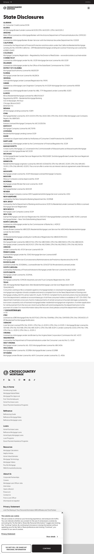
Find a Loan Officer (9, 498)
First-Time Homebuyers (11, 399)
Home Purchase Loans (10, 402)
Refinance (7, 411)
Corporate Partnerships (11, 477)
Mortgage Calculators (10, 450)
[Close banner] (62, 512)
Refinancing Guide (9, 414)
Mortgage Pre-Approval (11, 396)
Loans (6, 426)
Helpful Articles (8, 453)
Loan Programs (8, 438)
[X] (14, 380)
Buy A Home (8, 387)
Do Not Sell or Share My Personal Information (16, 548)
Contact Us (7, 495)
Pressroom (7, 492)
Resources (7, 447)
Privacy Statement (8, 534)
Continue (47, 548)
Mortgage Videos (9, 462)
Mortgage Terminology (11, 459)
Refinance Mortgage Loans (12, 420)
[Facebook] (4, 380)
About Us (7, 474)
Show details (50, 537)
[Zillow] (29, 380)
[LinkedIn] (9, 380)
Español (88, 2)
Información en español (11, 501)
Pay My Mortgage (9, 465)
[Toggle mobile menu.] (88, 8)
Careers (6, 480)
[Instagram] (19, 380)
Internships (7, 486)
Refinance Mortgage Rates (12, 417)
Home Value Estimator (10, 456)
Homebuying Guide (10, 390)
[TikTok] (34, 380)
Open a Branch (8, 489)
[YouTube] (24, 380)
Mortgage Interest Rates (11, 393)
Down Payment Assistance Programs (15, 405)
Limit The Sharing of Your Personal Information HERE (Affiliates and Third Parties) (29, 510)
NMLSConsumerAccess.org (12, 468)
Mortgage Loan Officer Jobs (13, 483)
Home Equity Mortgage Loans (13, 435)
